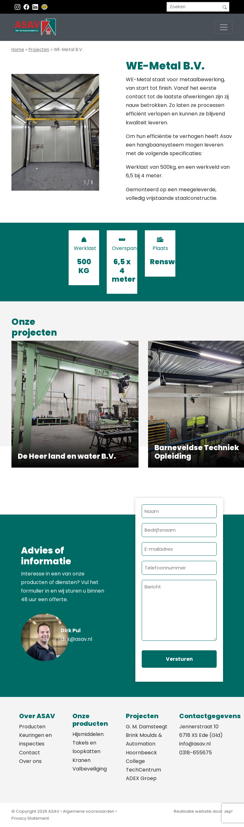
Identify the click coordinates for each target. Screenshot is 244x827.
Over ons (30, 761)
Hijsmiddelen (88, 734)
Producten (32, 726)
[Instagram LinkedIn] (35, 7)
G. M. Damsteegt (146, 726)
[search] (197, 7)
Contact (29, 752)
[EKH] (44, 7)
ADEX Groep (141, 778)
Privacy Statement (30, 818)
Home (17, 50)
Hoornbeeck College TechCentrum (143, 761)
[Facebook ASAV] (27, 7)
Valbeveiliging (89, 768)
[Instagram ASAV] (18, 7)
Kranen (81, 760)
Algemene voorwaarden (88, 811)
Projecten (39, 50)
